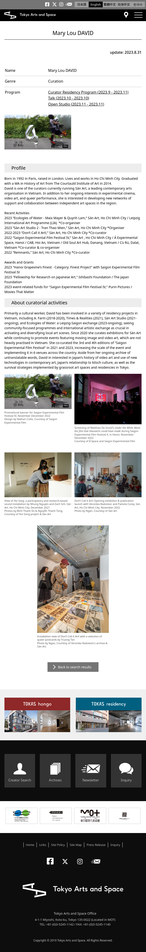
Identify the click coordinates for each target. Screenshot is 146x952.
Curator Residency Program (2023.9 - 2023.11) (88, 92)
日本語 (81, 4)
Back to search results (74, 667)
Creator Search (19, 780)
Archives (55, 780)
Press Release (96, 845)
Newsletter (91, 780)
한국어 (137, 4)
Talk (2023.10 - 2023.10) (68, 98)
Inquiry (126, 780)
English (96, 4)
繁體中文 (110, 4)
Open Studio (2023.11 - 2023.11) (76, 104)
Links (42, 845)
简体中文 (124, 4)
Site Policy (58, 845)
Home (30, 845)
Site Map (76, 845)
